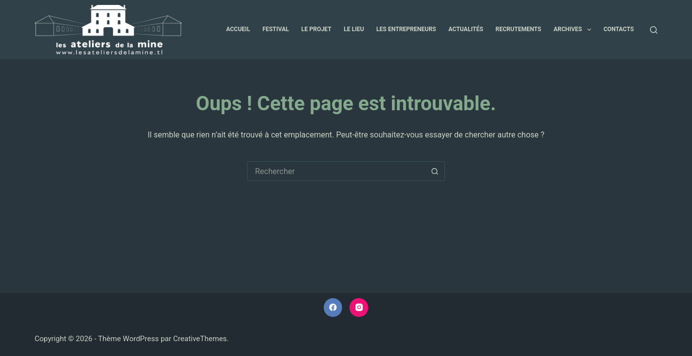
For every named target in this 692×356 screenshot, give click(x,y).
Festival (275, 29)
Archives (574, 30)
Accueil (238, 29)
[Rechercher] (653, 30)
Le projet (317, 29)
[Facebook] (333, 307)
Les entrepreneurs (406, 29)
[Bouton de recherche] (435, 171)
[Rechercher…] (336, 171)
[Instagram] (358, 307)
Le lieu (354, 29)
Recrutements (518, 29)
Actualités (465, 29)
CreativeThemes (200, 338)
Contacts (619, 29)
